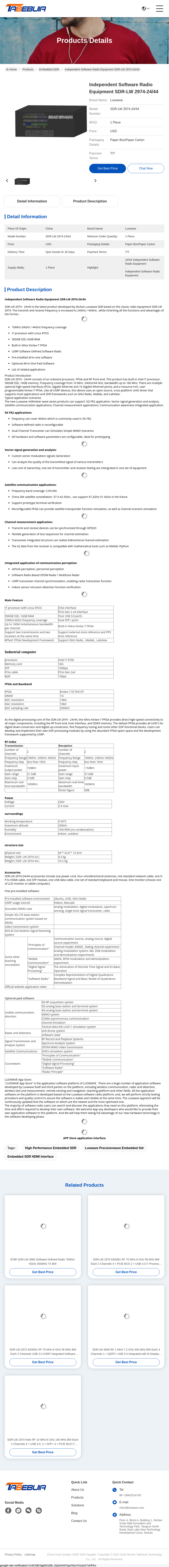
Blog (74, 1513)
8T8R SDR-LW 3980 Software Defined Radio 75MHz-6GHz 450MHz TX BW (42, 1261)
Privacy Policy (13, 1554)
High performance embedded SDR (50, 1148)
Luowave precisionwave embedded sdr (114, 1148)
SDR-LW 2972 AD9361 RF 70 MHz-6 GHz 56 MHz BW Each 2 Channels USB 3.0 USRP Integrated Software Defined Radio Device (43, 1352)
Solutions (77, 1505)
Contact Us (79, 1521)
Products (27, 69)
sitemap (30, 1554)
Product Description (90, 201)
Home (11, 69)
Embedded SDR (49, 69)
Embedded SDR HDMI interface (30, 1156)
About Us (77, 1489)
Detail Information (32, 201)
